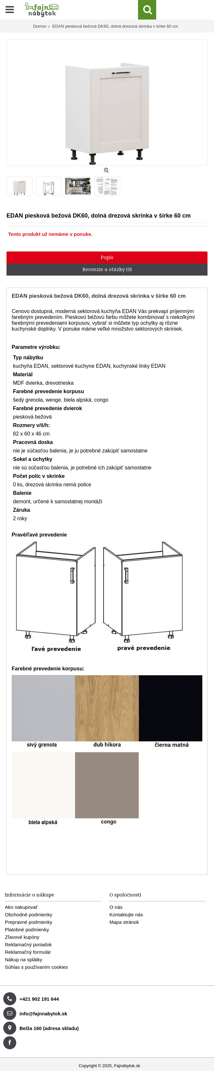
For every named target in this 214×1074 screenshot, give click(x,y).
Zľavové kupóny (22, 937)
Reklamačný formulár (28, 952)
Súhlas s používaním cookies (36, 967)
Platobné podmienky (27, 929)
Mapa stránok (124, 922)
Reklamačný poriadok (28, 944)
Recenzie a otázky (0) (107, 269)
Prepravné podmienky (28, 922)
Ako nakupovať (21, 907)
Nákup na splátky (23, 959)
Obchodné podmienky (28, 914)
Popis (107, 257)
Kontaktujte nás (126, 914)
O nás (115, 907)
